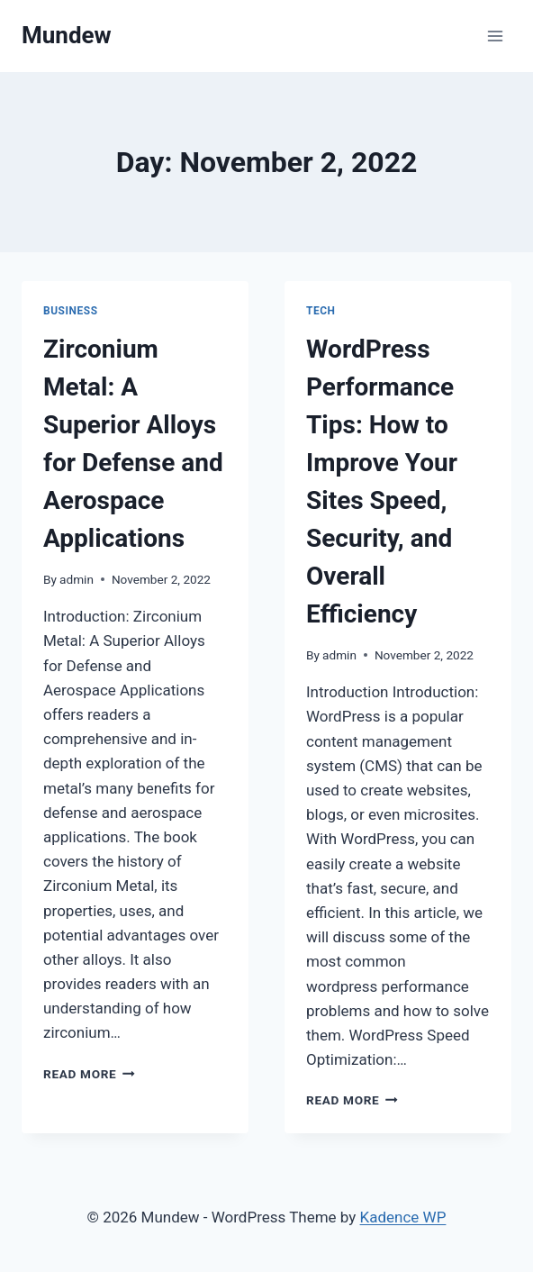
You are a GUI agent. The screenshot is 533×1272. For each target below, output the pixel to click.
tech (321, 310)
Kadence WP (403, 1217)
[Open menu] (494, 36)
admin (76, 579)
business (70, 310)
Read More (89, 1074)
